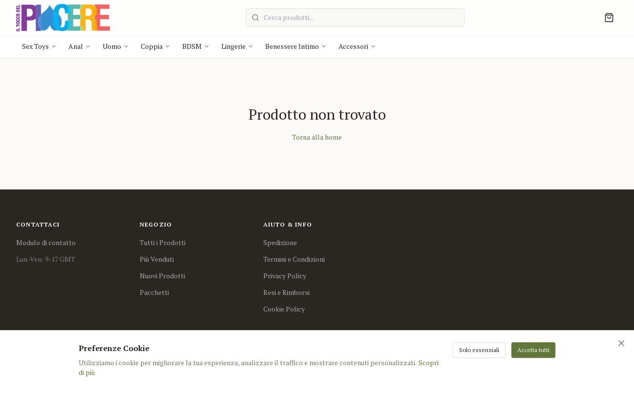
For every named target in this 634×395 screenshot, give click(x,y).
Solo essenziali (479, 349)
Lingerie (237, 46)
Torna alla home (317, 137)
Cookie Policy (284, 308)
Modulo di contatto (46, 242)
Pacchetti (154, 292)
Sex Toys (39, 46)
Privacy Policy (284, 275)
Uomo (116, 46)
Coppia (155, 46)
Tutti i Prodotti (163, 242)
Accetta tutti (533, 349)
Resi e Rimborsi (286, 292)
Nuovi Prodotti (162, 275)
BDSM (196, 46)
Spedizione (280, 242)
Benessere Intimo (296, 46)
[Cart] (609, 17)
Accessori (357, 46)
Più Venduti (157, 259)
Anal (79, 46)
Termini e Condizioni (294, 259)
